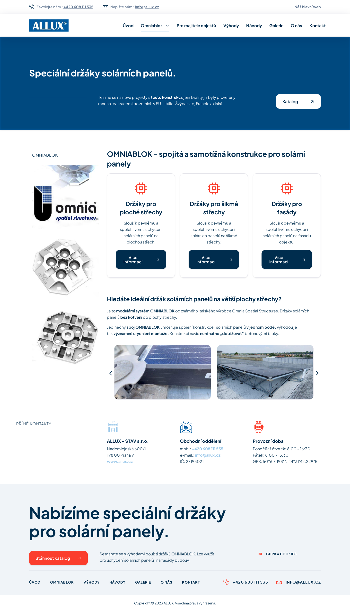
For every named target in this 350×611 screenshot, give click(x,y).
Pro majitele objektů (196, 25)
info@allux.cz (207, 455)
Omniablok (155, 25)
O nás (296, 25)
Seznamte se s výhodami (122, 553)
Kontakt (317, 25)
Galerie (276, 25)
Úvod (128, 25)
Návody (254, 25)
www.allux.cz (120, 461)
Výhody (231, 25)
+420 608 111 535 (207, 448)
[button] (110, 373)
